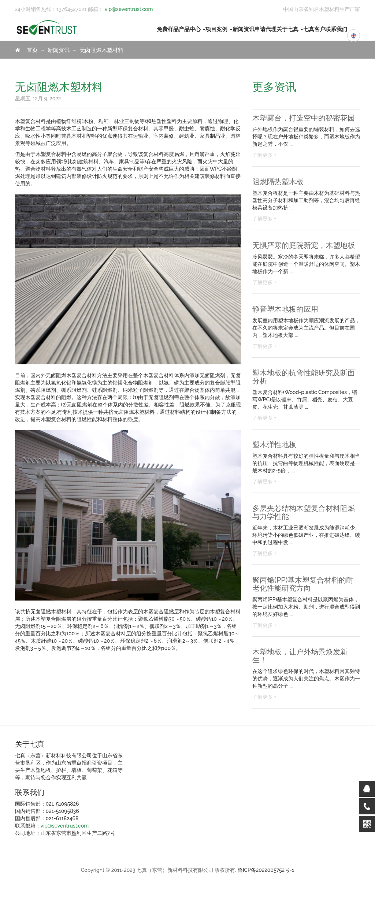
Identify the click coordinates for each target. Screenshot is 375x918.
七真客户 (314, 29)
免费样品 (168, 29)
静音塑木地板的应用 (285, 309)
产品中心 (192, 29)
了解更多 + (264, 155)
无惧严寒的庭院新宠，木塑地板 (303, 245)
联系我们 (336, 29)
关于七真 (290, 29)
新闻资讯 (244, 29)
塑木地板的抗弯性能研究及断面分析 (303, 376)
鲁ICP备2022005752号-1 (266, 870)
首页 (26, 50)
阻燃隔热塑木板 (278, 181)
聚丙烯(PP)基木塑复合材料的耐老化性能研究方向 (302, 584)
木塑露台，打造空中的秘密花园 (303, 118)
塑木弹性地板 (274, 444)
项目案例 (219, 29)
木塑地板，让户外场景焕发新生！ (300, 655)
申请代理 (265, 29)
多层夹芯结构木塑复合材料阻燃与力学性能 (303, 512)
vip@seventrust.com (128, 9)
